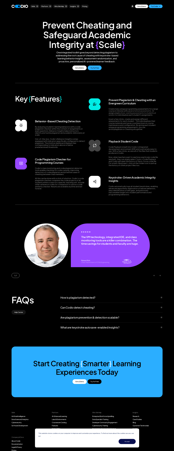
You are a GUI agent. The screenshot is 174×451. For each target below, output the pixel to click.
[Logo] (20, 6)
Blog (134, 422)
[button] (111, 297)
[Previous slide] (154, 275)
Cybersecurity (17, 422)
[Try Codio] (156, 6)
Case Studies (137, 419)
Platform (46, 6)
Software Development (20, 426)
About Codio (16, 441)
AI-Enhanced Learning (59, 416)
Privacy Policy (45, 436)
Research (136, 416)
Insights (74, 6)
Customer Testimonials (141, 426)
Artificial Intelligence (18, 416)
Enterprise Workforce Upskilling (103, 416)
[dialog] (87, 438)
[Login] (132, 6)
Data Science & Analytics (20, 419)
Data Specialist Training (100, 419)
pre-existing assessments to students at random (132, 114)
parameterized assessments (139, 111)
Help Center (18, 312)
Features (55, 426)
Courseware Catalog (59, 422)
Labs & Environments (59, 419)
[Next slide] (160, 275)
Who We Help (60, 6)
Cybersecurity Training (100, 426)
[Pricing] (85, 6)
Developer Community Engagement (104, 422)
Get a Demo (141, 6)
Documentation (17, 444)
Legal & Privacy (17, 447)
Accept (127, 441)
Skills (34, 6)
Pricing (84, 6)
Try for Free (94, 68)
